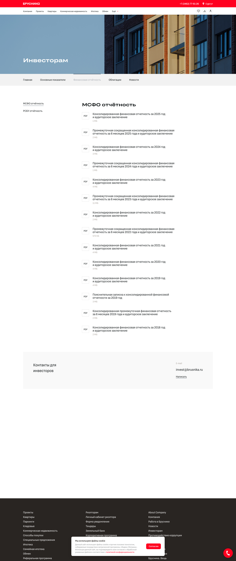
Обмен (105, 11)
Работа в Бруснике (159, 521)
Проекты (40, 11)
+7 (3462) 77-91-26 (189, 3)
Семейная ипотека (33, 549)
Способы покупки (33, 535)
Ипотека (94, 11)
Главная (27, 79)
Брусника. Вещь (157, 558)
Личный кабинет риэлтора (101, 517)
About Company (157, 512)
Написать (181, 376)
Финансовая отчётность (87, 79)
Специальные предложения (39, 539)
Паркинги (28, 521)
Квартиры (52, 11)
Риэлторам (92, 512)
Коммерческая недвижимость (73, 11)
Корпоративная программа (101, 535)
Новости (134, 79)
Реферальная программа (37, 558)
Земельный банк (95, 530)
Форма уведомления (97, 521)
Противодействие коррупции (165, 535)
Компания (27, 11)
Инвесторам (155, 530)
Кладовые (28, 526)
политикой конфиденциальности (120, 552)
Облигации (115, 79)
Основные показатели (52, 79)
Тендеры (91, 526)
